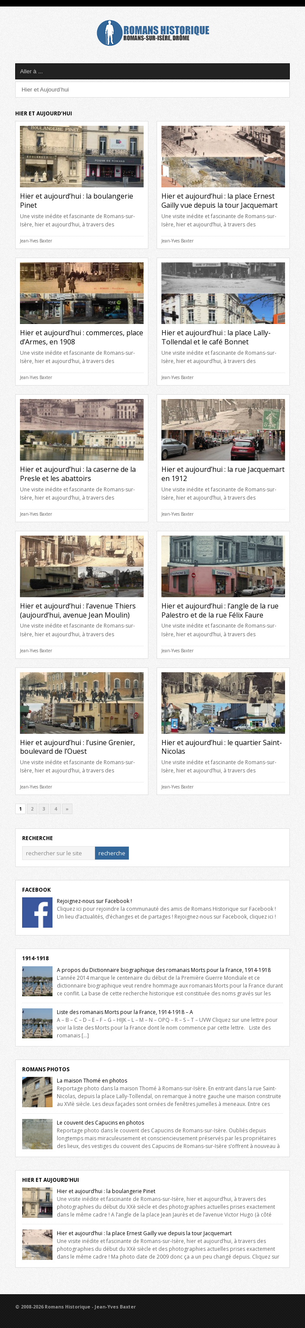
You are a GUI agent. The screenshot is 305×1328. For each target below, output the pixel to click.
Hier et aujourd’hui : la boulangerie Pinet (76, 200)
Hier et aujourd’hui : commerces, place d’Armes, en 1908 (81, 337)
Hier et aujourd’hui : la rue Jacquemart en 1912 (223, 473)
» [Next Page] (67, 809)
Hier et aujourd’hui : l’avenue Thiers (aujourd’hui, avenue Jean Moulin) (78, 610)
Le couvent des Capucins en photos (100, 1122)
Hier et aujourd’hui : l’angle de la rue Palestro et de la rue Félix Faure (220, 610)
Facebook (36, 889)
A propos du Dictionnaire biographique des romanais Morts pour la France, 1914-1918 (164, 970)
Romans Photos (45, 1069)
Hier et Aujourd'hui (50, 1180)
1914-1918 (35, 958)
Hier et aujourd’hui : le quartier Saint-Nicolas (221, 747)
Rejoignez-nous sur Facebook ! (94, 901)
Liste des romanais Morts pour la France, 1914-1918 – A (125, 1012)
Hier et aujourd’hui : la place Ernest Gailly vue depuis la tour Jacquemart (219, 200)
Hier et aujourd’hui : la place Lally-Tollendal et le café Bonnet (216, 337)
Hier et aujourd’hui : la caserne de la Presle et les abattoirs (78, 473)
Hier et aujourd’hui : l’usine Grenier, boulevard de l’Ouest (77, 747)
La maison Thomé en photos (92, 1080)
